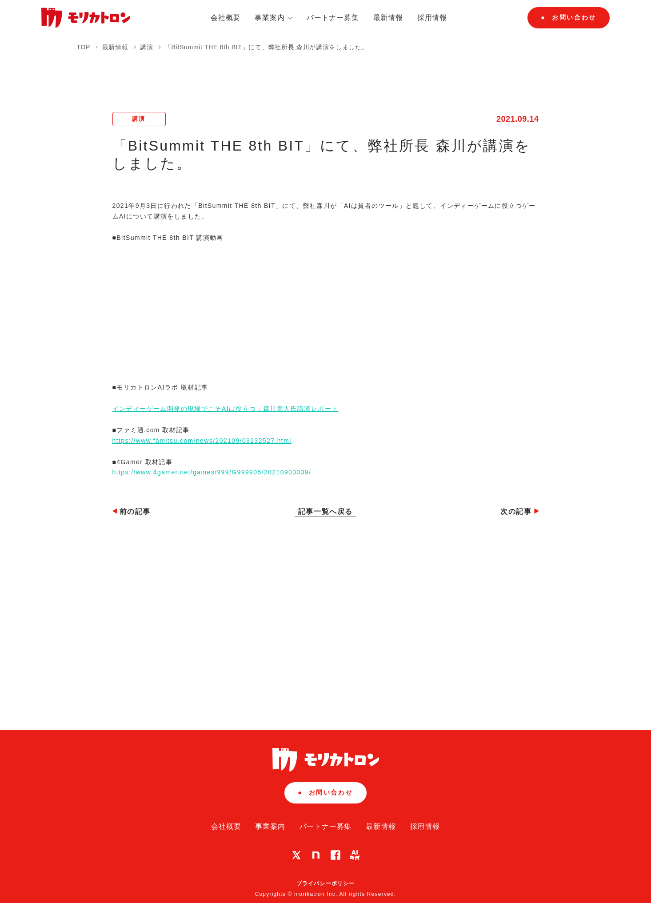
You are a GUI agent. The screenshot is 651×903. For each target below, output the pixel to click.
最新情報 (388, 17)
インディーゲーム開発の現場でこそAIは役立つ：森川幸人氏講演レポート (225, 408)
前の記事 (131, 511)
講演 (147, 47)
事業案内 (273, 17)
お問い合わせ (568, 17)
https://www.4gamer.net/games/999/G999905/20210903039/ (212, 472)
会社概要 (225, 17)
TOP (84, 47)
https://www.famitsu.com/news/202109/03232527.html (202, 440)
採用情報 (432, 17)
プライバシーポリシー (325, 883)
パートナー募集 (333, 17)
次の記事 (519, 511)
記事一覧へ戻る (325, 511)
